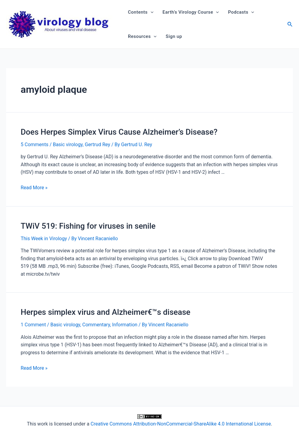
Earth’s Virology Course (191, 12)
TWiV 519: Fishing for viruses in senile (88, 225)
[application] (150, 12)
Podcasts (241, 12)
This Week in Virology (44, 238)
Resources (142, 36)
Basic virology (68, 144)
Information (124, 325)
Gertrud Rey (97, 144)
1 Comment (33, 325)
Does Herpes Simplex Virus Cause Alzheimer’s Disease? (119, 131)
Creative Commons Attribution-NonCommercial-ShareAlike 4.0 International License (181, 424)
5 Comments (34, 144)
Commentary (96, 325)
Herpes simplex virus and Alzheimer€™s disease (106, 312)
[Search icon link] (290, 25)
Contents (140, 12)
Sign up (174, 36)
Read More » (34, 187)
